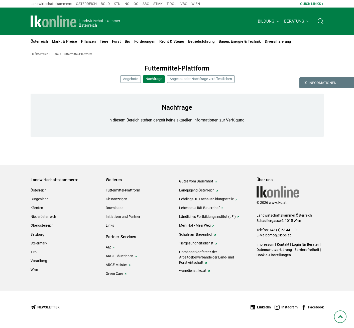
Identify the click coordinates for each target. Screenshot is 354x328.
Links (110, 225)
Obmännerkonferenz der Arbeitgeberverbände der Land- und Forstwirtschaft (206, 257)
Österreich (86, 4)
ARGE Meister (116, 265)
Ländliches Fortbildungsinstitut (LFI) (207, 217)
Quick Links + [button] (312, 4)
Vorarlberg (39, 261)
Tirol (171, 4)
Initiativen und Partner (123, 217)
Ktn (117, 4)
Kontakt (283, 244)
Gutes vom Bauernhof (196, 181)
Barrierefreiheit (306, 250)
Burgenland (40, 199)
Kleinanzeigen (116, 199)
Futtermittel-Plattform (123, 190)
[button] (269, 21)
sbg (146, 4)
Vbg (183, 4)
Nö (127, 4)
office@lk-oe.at (279, 235)
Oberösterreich (42, 225)
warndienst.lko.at (192, 271)
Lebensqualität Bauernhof (199, 208)
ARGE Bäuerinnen (119, 256)
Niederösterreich (43, 217)
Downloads (114, 208)
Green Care (114, 274)
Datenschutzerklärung (274, 250)
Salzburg (37, 234)
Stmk (158, 4)
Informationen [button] (320, 83)
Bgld (105, 4)
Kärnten (37, 208)
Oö (136, 4)
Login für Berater (305, 244)
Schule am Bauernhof (195, 234)
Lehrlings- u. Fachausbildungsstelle (206, 199)
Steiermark (39, 243)
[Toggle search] (321, 22)
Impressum (265, 244)
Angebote (130, 79)
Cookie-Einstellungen (274, 255)
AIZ (108, 247)
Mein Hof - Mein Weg (195, 225)
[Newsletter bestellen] (45, 307)
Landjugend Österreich (196, 190)
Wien (195, 4)
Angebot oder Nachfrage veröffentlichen (201, 79)
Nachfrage (154, 79)
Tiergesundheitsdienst (196, 243)
